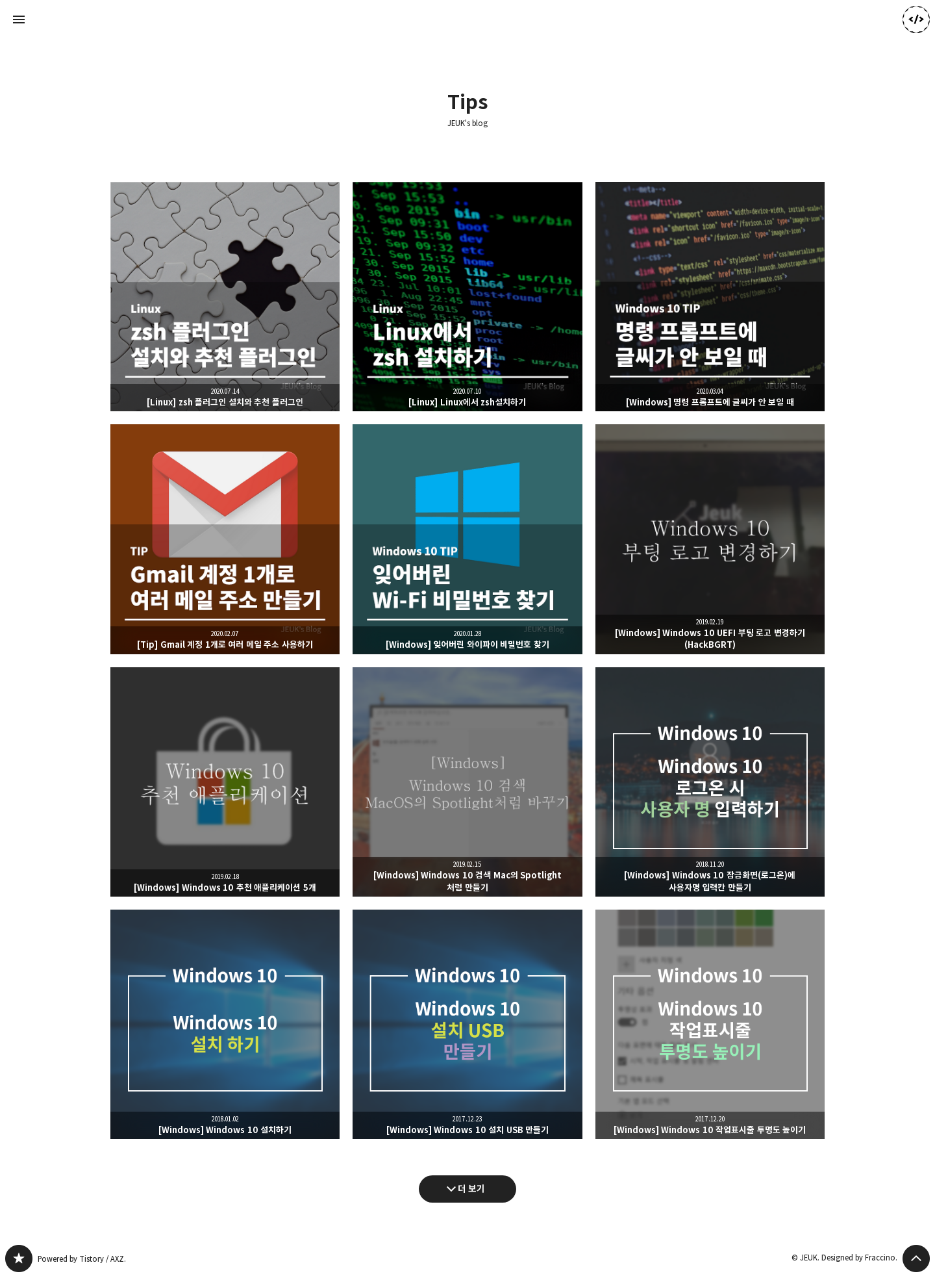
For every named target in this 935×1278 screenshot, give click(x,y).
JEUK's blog (467, 123)
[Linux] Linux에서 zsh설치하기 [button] (467, 296)
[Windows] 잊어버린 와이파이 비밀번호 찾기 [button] (467, 539)
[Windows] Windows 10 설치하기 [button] (225, 1024)
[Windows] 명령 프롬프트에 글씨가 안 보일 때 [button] (710, 296)
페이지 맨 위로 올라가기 (916, 1258)
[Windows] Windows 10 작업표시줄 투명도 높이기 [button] (710, 1024)
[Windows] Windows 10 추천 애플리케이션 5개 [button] (225, 782)
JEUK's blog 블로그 (18, 1258)
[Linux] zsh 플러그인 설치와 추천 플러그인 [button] (225, 296)
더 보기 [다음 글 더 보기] (472, 1188)
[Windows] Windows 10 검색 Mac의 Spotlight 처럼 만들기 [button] (467, 782)
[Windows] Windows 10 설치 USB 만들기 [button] (467, 1024)
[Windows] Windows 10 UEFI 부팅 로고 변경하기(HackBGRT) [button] (710, 539)
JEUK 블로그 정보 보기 (916, 19)
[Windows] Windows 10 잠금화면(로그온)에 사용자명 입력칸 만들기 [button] (710, 782)
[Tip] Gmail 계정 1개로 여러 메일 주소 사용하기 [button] (225, 539)
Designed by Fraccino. (859, 1257)
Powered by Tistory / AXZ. (82, 1259)
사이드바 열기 (18, 19)
